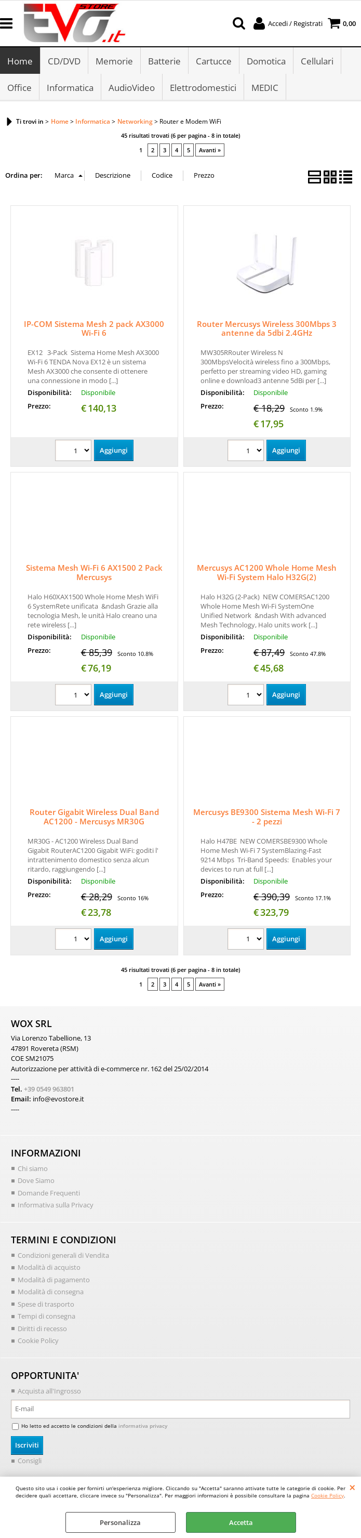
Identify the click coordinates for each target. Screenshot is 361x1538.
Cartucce (214, 61)
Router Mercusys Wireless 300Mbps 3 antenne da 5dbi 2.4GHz (267, 328)
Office (19, 88)
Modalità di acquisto (49, 1267)
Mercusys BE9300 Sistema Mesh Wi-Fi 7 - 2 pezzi (266, 816)
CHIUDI (352, 1487)
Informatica (70, 88)
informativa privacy (142, 1425)
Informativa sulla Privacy (55, 1205)
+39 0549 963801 (49, 1089)
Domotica (266, 61)
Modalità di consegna (51, 1291)
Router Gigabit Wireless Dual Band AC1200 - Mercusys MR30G (94, 816)
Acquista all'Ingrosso (49, 1391)
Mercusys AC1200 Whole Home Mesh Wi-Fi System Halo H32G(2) (267, 572)
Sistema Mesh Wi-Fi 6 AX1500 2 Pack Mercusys (94, 572)
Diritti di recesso (42, 1328)
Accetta (241, 1522)
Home (20, 61)
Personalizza (120, 1522)
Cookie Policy (327, 1495)
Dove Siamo (36, 1180)
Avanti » (210, 150)
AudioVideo (132, 88)
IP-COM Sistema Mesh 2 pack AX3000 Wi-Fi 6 (94, 328)
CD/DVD (64, 61)
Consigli (30, 1460)
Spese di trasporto (46, 1304)
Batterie (164, 61)
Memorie (114, 61)
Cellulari (317, 61)
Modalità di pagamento (54, 1279)
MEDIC (264, 88)
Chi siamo (33, 1168)
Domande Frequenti (49, 1193)
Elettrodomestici (203, 88)
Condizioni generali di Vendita (63, 1255)
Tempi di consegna (46, 1316)
